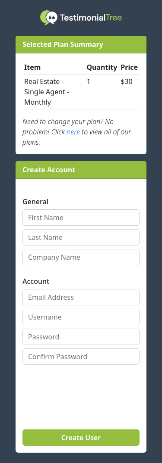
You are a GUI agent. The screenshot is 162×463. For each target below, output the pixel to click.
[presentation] (73, 385)
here (73, 132)
